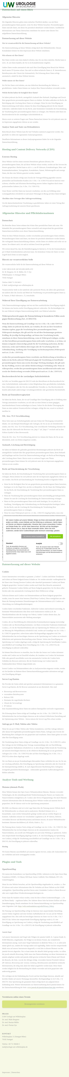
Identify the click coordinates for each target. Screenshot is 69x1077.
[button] (33, 536)
